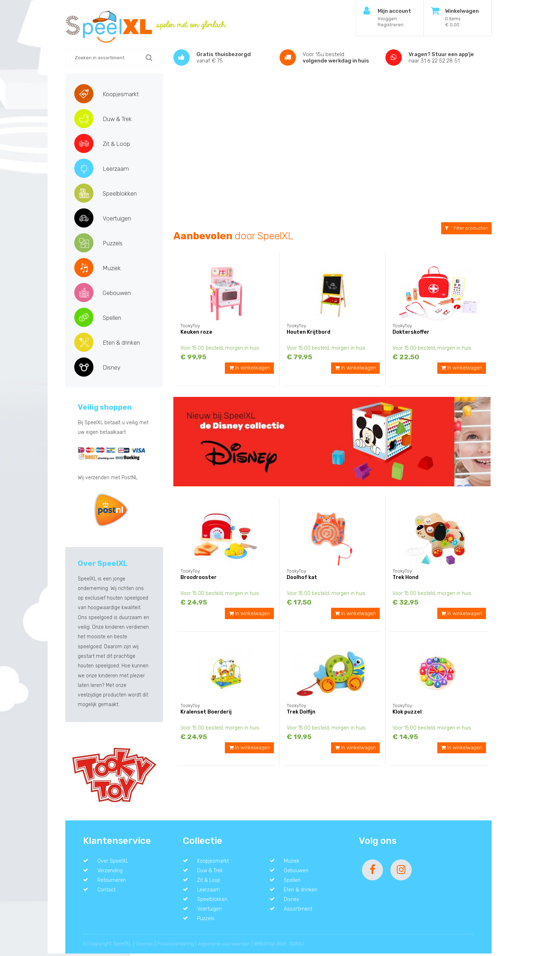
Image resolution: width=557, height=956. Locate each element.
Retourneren (112, 881)
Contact (107, 891)
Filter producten (466, 228)
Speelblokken (120, 193)
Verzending (111, 871)
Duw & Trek (117, 118)
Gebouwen (117, 292)
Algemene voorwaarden (228, 946)
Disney (111, 367)
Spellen (112, 317)
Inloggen (387, 18)
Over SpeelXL (113, 861)
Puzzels (113, 243)
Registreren (391, 24)
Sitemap (145, 946)
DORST (303, 946)
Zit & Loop (116, 143)
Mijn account (394, 11)
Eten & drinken (121, 342)
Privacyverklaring (178, 946)
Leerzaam (116, 168)
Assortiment (299, 911)
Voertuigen (117, 218)
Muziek (112, 268)
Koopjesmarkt (121, 94)
